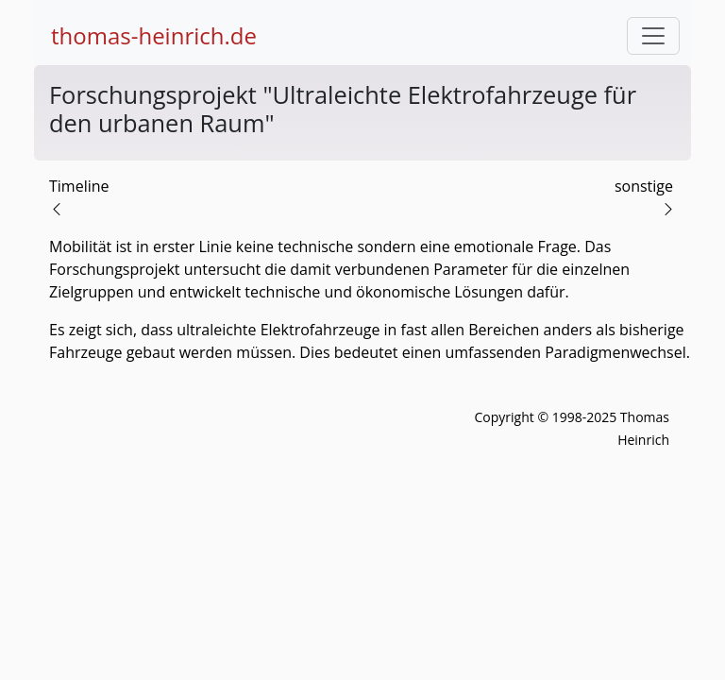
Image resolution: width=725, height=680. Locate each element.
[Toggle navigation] (653, 36)
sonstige (644, 186)
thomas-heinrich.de (154, 35)
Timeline (79, 186)
